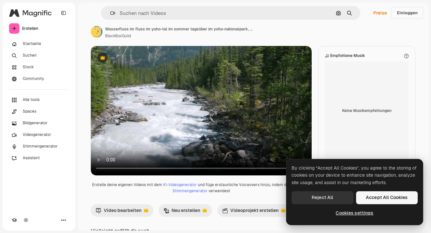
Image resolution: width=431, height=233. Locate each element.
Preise (380, 13)
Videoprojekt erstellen (253, 211)
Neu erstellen (185, 211)
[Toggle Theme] (26, 220)
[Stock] (39, 67)
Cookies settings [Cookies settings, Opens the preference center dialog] (354, 213)
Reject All (322, 197)
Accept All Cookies (387, 197)
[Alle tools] (39, 100)
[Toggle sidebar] (63, 13)
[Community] (39, 79)
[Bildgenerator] (39, 123)
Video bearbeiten (122, 211)
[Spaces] (39, 111)
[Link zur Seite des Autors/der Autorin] (96, 32)
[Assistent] (39, 158)
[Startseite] (39, 44)
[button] (110, 13)
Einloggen (407, 13)
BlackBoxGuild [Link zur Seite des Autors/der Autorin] (118, 36)
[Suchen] (39, 55)
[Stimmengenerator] (39, 146)
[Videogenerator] (39, 135)
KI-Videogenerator (180, 184)
